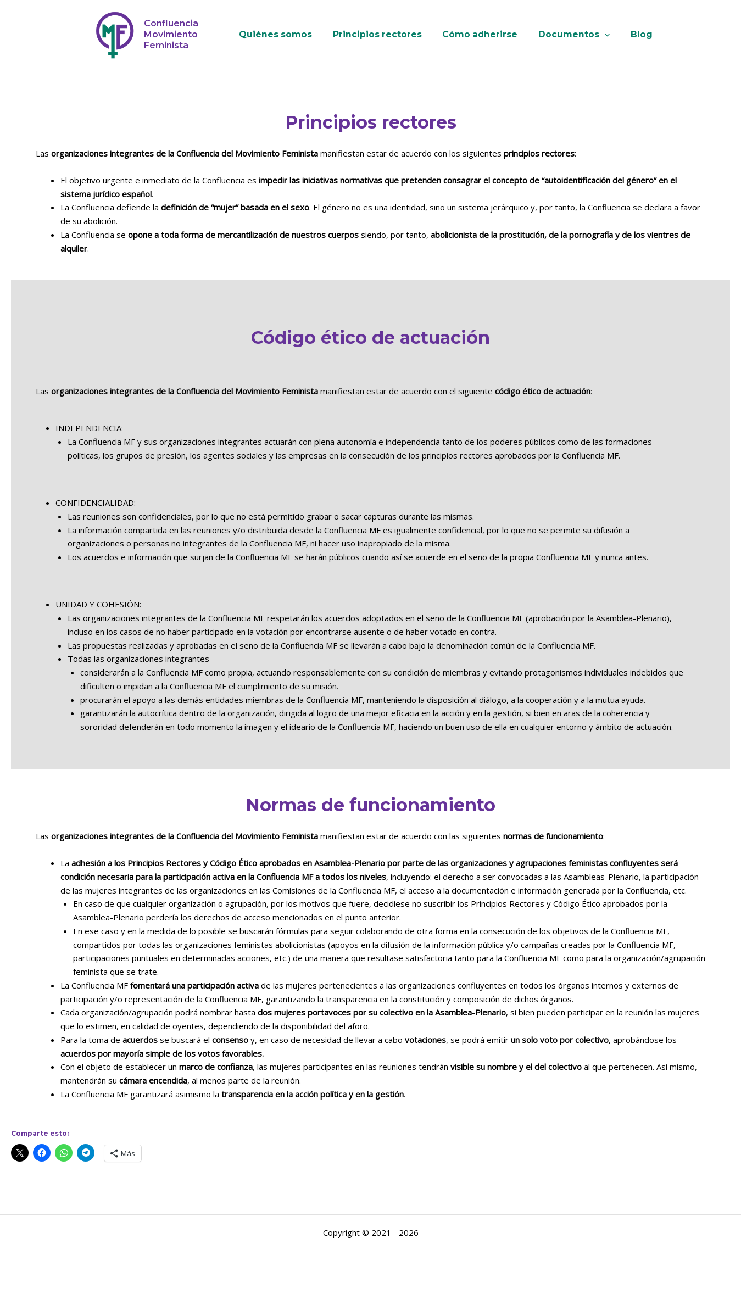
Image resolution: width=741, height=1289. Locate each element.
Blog (634, 34)
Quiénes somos (282, 34)
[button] (601, 34)
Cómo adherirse (479, 34)
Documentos (570, 34)
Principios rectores (380, 34)
